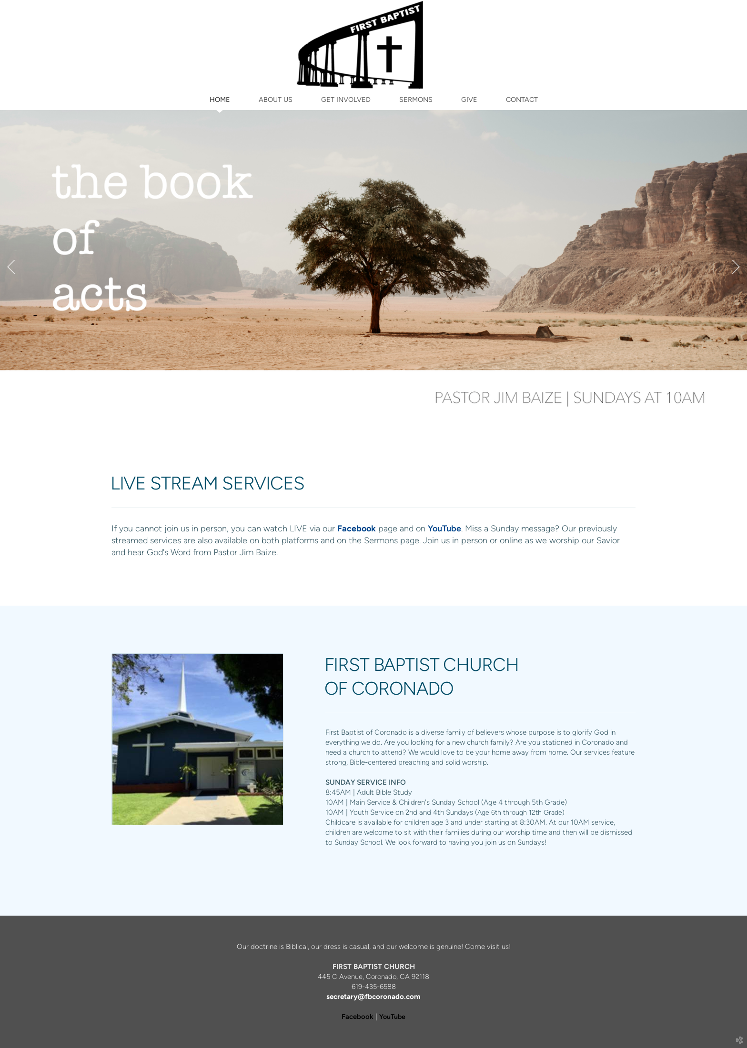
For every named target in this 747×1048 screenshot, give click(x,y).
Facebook (358, 1016)
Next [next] (736, 267)
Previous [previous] (11, 267)
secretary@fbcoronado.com (373, 996)
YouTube (444, 528)
